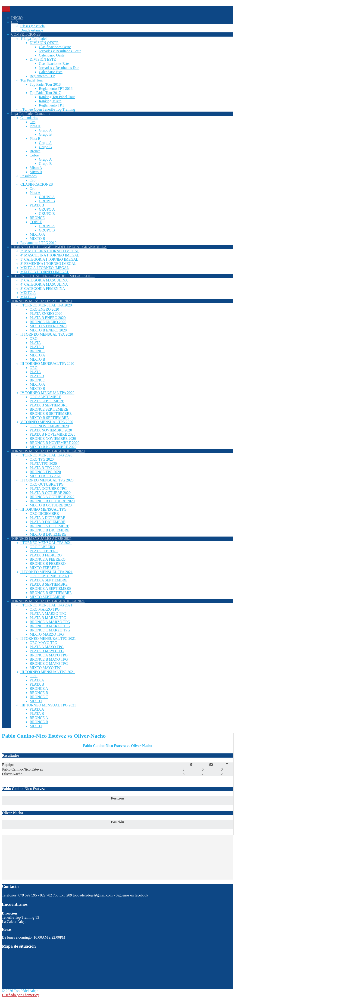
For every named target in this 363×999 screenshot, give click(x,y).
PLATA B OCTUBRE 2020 (50, 493)
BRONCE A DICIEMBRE (49, 526)
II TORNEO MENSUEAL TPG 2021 (48, 638)
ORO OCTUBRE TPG (46, 484)
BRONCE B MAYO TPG (49, 659)
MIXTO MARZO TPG (47, 634)
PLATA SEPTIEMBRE (47, 401)
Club (14, 22)
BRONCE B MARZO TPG (50, 626)
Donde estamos (31, 30)
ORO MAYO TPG (43, 643)
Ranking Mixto (50, 101)
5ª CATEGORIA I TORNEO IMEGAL (49, 259)
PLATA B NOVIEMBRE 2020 (52, 434)
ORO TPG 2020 (42, 459)
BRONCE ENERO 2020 (48, 322)
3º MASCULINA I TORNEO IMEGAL (49, 251)
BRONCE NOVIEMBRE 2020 (53, 438)
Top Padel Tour (31, 80)
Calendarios (29, 118)
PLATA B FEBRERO (46, 555)
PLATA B (37, 205)
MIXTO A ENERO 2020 (48, 326)
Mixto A (36, 168)
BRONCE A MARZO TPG (50, 622)
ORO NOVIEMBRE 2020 (49, 426)
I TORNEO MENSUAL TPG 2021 (46, 605)
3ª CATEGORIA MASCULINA (44, 280)
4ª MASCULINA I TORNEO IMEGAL (49, 255)
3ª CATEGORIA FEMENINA (42, 288)
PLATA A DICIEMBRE (47, 518)
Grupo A (45, 130)
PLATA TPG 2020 (43, 463)
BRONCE (37, 218)
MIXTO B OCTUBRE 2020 (51, 505)
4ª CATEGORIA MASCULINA (44, 284)
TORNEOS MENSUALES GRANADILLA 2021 (48, 601)
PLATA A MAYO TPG (47, 647)
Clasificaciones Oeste (55, 47)
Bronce (35, 151)
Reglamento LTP (42, 76)
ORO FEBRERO (42, 547)
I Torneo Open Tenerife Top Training (47, 109)
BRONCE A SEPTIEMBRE (50, 588)
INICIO (17, 18)
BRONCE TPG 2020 (45, 472)
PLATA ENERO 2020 (46, 313)
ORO (34, 338)
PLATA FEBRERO (44, 551)
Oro (32, 122)
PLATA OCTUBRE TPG (48, 488)
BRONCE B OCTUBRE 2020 (52, 501)
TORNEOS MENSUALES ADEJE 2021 (41, 538)
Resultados (28, 176)
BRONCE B (39, 693)
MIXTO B (37, 238)
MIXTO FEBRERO (44, 568)
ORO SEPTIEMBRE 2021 (49, 576)
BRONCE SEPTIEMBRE (49, 409)
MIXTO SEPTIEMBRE (47, 597)
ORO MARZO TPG (45, 609)
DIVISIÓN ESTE (43, 59)
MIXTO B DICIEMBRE (48, 534)
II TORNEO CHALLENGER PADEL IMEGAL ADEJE (53, 276)
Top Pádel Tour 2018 (45, 84)
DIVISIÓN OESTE (44, 43)
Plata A (35, 126)
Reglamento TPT (51, 105)
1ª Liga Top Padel (33, 39)
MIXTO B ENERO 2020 (48, 330)
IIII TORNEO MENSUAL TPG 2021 (48, 705)
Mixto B (36, 172)
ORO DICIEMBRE (44, 513)
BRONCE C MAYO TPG (49, 663)
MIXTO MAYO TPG (46, 668)
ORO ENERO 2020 (44, 309)
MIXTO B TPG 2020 (45, 476)
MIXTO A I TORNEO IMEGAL (44, 268)
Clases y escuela (32, 26)
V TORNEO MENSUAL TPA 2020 (46, 422)
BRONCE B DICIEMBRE (49, 530)
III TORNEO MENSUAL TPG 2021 (47, 672)
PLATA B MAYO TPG (47, 651)
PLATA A (37, 680)
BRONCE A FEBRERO (48, 559)
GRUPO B (47, 201)
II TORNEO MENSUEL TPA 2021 (46, 572)
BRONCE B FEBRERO (48, 563)
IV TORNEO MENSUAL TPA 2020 (47, 393)
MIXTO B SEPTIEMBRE (49, 418)
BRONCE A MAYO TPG (49, 655)
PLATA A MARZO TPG (48, 613)
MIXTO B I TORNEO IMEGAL (44, 272)
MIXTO (36, 701)
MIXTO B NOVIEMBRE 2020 (53, 447)
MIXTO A (37, 234)
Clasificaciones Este (54, 64)
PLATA (35, 343)
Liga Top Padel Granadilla (30, 114)
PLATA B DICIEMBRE (47, 522)
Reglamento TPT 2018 (55, 89)
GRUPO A (47, 197)
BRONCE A (39, 688)
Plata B (35, 138)
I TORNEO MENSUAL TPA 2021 (46, 543)
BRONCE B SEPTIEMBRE (51, 413)
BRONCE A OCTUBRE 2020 (52, 497)
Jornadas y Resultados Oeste (60, 51)
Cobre (34, 155)
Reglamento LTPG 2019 (38, 243)
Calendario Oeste (52, 55)
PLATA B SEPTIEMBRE (49, 405)
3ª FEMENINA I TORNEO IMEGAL (48, 263)
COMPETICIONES (26, 34)
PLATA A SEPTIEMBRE (48, 580)
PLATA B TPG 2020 (45, 468)
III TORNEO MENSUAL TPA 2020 (47, 363)
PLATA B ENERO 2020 (48, 318)
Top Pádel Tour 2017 (45, 93)
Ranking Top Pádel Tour (57, 97)
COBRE (36, 222)
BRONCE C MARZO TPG (50, 630)
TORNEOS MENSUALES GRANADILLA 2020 (48, 451)
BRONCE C (39, 697)
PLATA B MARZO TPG (48, 618)
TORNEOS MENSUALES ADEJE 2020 (41, 301)
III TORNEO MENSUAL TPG (43, 509)
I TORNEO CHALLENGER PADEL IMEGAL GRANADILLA (58, 247)
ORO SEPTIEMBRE (45, 397)
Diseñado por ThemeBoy (20, 995)
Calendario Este (51, 72)
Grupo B (45, 134)
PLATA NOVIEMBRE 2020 (51, 430)
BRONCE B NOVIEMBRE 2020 (54, 443)
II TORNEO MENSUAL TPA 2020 (46, 334)
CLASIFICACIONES (36, 184)
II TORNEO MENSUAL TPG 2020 (47, 480)
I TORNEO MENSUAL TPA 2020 (46, 305)
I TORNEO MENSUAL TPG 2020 (46, 455)
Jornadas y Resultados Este (59, 68)
